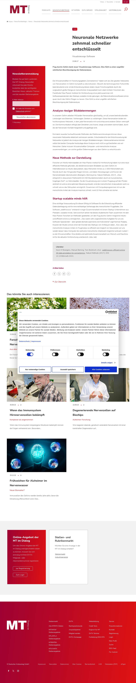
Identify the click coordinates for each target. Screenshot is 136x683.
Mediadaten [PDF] (111, 664)
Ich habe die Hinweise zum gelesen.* (25, 109)
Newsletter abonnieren (26, 117)
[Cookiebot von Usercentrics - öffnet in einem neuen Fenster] (107, 312)
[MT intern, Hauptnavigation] (76, 10)
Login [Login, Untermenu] (111, 637)
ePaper (123, 664)
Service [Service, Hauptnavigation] (111, 621)
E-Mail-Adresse (17, 100)
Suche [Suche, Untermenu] (111, 645)
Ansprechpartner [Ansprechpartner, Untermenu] (75, 630)
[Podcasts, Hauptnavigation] (47, 10)
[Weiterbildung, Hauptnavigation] (116, 10)
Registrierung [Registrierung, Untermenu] (113, 633)
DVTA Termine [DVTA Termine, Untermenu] (94, 633)
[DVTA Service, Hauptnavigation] (88, 10)
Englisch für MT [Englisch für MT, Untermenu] (94, 630)
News (74, 29)
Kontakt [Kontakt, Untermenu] (112, 630)
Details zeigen (107, 363)
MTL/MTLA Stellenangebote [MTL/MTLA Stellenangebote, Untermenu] (54, 637)
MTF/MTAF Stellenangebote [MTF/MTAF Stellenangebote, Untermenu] (54, 631)
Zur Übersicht (59, 282)
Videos (102, 2)
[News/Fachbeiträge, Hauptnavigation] (62, 10)
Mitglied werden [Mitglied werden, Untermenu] (74, 633)
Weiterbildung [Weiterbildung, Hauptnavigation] (94, 621)
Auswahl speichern (68, 369)
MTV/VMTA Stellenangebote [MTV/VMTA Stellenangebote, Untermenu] (54, 650)
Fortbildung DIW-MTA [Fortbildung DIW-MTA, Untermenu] (97, 637)
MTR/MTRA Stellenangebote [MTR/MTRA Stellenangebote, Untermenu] (54, 643)
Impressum (36, 341)
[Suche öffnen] (126, 9)
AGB (100, 664)
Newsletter (110, 2)
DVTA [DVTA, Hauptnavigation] (71, 621)
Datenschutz (24, 341)
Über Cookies (77, 664)
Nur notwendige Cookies (35, 369)
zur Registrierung (23, 568)
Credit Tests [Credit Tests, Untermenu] (93, 626)
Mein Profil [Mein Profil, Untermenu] (113, 641)
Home (10, 22)
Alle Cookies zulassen (101, 369)
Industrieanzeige (61, 557)
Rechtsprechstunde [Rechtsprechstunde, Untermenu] (75, 626)
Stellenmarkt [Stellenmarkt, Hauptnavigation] (53, 621)
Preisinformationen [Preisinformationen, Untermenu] (115, 626)
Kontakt (118, 2)
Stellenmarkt (60, 554)
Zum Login (20, 575)
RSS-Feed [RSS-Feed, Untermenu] (112, 648)
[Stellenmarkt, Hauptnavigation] (101, 10)
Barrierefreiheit (90, 664)
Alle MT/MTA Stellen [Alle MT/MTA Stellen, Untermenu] (56, 626)
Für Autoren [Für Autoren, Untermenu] (113, 652)
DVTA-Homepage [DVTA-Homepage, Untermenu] (75, 637)
